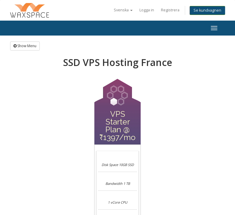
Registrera (170, 10)
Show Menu (24, 45)
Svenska (123, 10)
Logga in (146, 10)
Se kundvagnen (207, 10)
